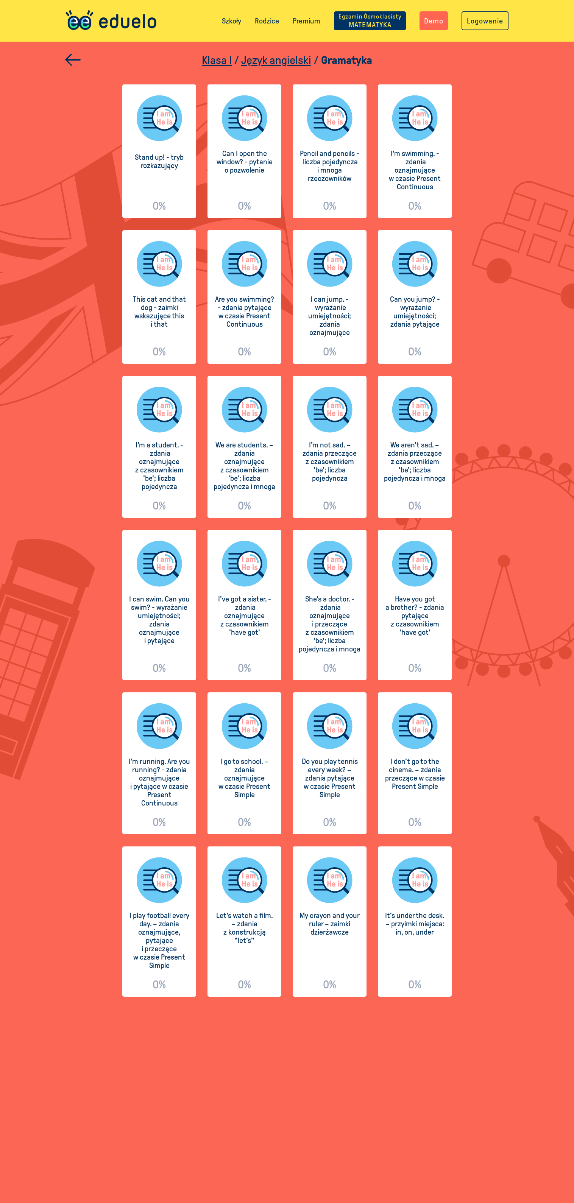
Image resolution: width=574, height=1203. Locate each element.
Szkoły (231, 21)
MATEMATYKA (369, 21)
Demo (433, 21)
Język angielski (276, 60)
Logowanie (485, 21)
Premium (306, 21)
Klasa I (217, 60)
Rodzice (267, 21)
